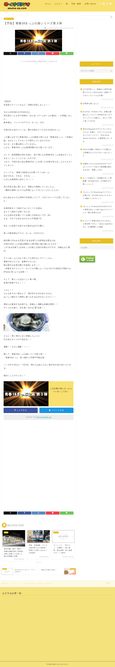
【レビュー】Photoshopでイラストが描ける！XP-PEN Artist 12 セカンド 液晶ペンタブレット (97, 195)
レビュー (58, 4)
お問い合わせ (90, 4)
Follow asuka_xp (43, 417)
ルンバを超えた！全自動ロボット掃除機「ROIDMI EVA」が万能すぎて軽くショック (97, 181)
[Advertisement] (38, 79)
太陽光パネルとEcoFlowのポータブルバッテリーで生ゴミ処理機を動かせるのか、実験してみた (97, 167)
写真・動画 (76, 4)
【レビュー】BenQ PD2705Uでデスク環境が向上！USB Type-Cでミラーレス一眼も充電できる (98, 209)
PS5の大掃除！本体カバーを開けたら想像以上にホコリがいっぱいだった (97, 152)
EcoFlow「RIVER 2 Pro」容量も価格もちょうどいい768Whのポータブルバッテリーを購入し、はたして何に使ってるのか (97, 116)
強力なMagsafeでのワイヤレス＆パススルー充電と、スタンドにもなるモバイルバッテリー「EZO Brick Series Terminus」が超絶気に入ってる (97, 135)
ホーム (48, 4)
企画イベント (9, 18)
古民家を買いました (91, 103)
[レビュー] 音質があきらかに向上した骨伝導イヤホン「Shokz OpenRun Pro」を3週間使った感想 (98, 224)
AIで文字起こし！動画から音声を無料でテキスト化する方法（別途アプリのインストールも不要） (97, 92)
